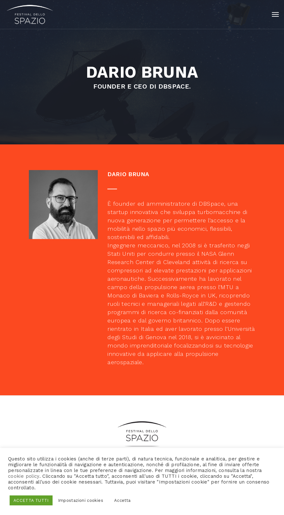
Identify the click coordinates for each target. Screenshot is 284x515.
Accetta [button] (122, 500)
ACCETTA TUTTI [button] (31, 500)
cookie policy (23, 476)
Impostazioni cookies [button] (80, 500)
